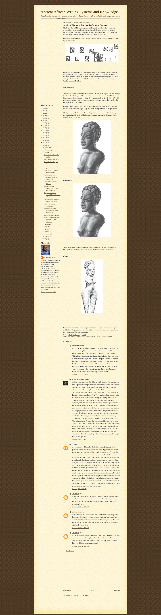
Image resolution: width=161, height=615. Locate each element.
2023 (44, 110)
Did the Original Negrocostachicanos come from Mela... (51, 188)
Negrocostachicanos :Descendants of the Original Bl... (51, 210)
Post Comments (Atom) (81, 595)
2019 (44, 120)
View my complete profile (48, 292)
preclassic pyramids (106, 336)
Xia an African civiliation (51, 215)
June (46, 226)
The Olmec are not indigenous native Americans (50, 177)
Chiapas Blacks (80, 336)
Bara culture (71, 336)
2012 (44, 137)
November (48, 150)
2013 (44, 135)
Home (92, 590)
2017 (44, 125)
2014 (44, 133)
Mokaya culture (90, 336)
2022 (44, 113)
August (47, 224)
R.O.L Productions (79, 379)
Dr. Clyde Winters (51, 257)
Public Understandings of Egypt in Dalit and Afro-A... (51, 219)
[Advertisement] (49, 62)
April (46, 229)
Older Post (116, 590)
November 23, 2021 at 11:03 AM (80, 528)
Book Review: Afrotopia (51, 159)
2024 (44, 108)
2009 (44, 145)
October (47, 152)
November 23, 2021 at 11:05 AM (80, 546)
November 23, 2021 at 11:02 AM (80, 507)
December (48, 147)
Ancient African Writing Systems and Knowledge (79, 12)
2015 (44, 130)
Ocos (98, 336)
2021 (44, 115)
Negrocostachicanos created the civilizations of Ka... (52, 195)
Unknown (75, 494)
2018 (44, 123)
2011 (44, 140)
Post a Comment (70, 550)
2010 (44, 142)
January (47, 236)
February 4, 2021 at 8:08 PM (79, 489)
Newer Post (67, 590)
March (47, 231)
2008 (44, 239)
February (47, 234)
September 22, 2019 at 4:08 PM (80, 374)
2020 (44, 118)
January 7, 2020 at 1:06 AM (79, 439)
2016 (44, 128)
